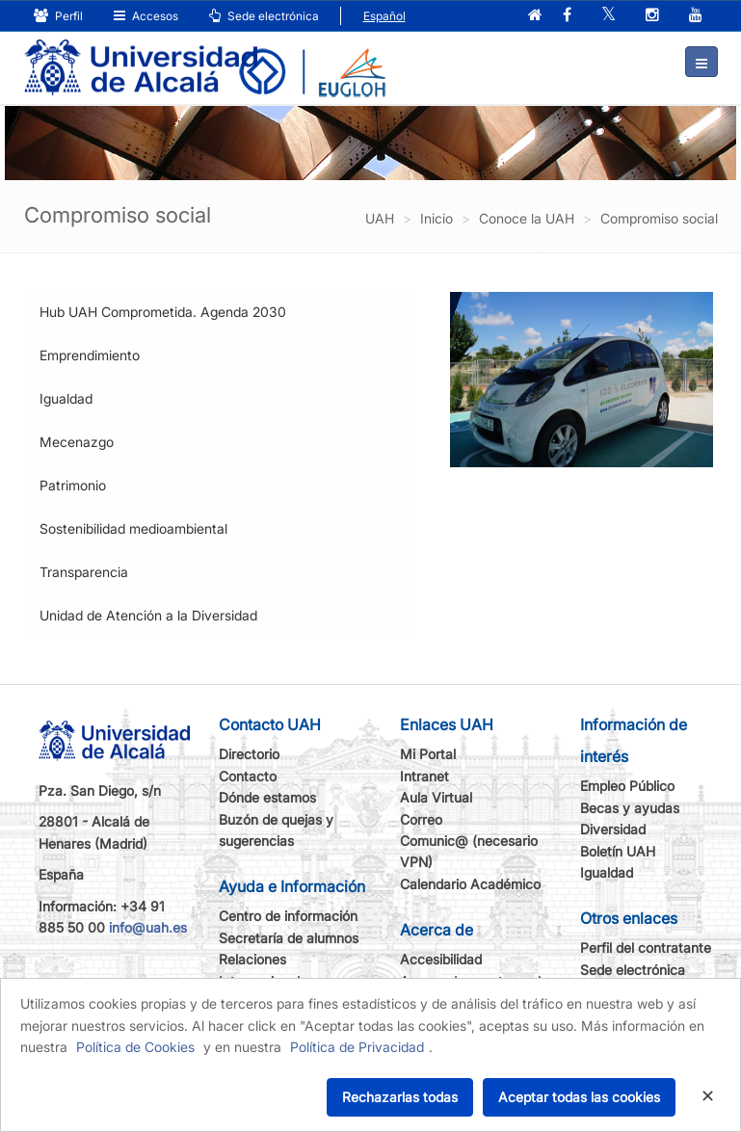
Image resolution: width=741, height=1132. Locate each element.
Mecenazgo (77, 442)
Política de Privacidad (357, 1047)
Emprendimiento (90, 355)
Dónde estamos (267, 797)
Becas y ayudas (629, 808)
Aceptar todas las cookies (579, 1097)
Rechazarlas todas (400, 1097)
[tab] (220, 312)
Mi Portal (428, 754)
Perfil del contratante (645, 947)
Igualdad (66, 398)
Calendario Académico (470, 884)
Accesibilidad (441, 959)
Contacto (248, 776)
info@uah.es (148, 927)
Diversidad (613, 829)
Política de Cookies (135, 1047)
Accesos (146, 16)
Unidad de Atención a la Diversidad (148, 615)
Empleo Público (627, 785)
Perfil (58, 16)
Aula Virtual (436, 797)
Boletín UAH (617, 851)
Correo (421, 819)
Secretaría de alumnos (288, 938)
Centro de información (288, 916)
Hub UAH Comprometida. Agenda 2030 (163, 311)
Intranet (424, 776)
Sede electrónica (264, 16)
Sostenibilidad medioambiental (133, 528)
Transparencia (84, 572)
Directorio (249, 754)
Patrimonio (73, 485)
